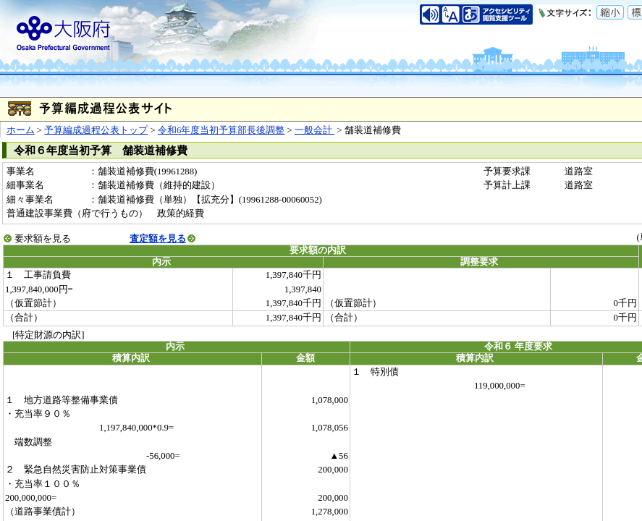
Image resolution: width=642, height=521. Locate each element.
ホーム (21, 130)
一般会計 (314, 130)
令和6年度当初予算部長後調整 (221, 130)
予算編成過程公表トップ (96, 130)
